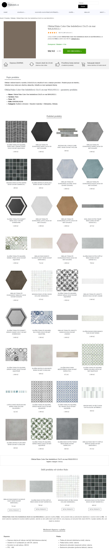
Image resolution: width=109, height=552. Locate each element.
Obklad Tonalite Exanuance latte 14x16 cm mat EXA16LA (41, 220)
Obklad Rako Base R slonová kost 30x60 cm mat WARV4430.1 (42, 257)
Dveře (71, 12)
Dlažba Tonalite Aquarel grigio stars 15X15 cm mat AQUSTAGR (16, 369)
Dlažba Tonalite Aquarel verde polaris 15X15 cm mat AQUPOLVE (92, 369)
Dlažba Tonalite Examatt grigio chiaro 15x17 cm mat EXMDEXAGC (16, 332)
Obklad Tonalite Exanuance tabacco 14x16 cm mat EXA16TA (16, 295)
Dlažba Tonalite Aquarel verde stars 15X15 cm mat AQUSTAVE (16, 257)
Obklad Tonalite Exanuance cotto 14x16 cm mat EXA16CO (67, 220)
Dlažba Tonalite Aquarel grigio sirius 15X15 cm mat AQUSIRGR (67, 295)
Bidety (102, 12)
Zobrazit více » (75, 39)
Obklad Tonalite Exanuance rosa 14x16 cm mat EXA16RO (67, 257)
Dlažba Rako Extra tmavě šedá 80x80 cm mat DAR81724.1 (67, 443)
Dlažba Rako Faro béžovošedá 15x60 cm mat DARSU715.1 (67, 369)
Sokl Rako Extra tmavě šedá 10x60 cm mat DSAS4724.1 (92, 220)
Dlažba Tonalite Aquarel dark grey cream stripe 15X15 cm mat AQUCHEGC (16, 146)
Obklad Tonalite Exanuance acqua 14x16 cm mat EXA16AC (93, 183)
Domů (5, 12)
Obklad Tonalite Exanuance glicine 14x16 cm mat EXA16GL (67, 183)
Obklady (87, 12)
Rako (56, 39)
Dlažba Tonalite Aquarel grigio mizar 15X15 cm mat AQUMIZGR (41, 406)
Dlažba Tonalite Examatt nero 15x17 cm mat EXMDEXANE (16, 220)
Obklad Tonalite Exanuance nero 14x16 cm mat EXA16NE (41, 146)
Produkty (7, 18)
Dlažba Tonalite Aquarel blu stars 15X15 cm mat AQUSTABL (42, 332)
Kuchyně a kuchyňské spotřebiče (46, 12)
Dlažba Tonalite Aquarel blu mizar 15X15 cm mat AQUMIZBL (67, 406)
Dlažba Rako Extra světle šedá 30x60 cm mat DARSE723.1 (92, 257)
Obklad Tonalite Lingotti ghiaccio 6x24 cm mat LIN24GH (67, 332)
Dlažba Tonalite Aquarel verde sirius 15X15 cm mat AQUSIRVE (41, 443)
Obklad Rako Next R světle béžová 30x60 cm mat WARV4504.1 (93, 443)
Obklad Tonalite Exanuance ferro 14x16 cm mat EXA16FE (93, 146)
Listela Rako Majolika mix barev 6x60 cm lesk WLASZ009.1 (16, 406)
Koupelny (20, 12)
